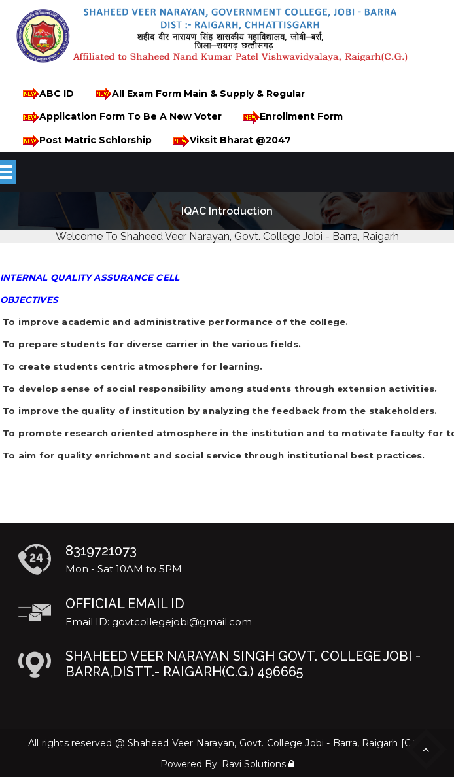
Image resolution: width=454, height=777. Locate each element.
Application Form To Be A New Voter (120, 117)
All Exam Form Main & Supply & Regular (198, 94)
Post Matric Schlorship (85, 141)
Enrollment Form (291, 117)
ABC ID (46, 94)
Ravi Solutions (254, 764)
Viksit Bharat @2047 (230, 141)
